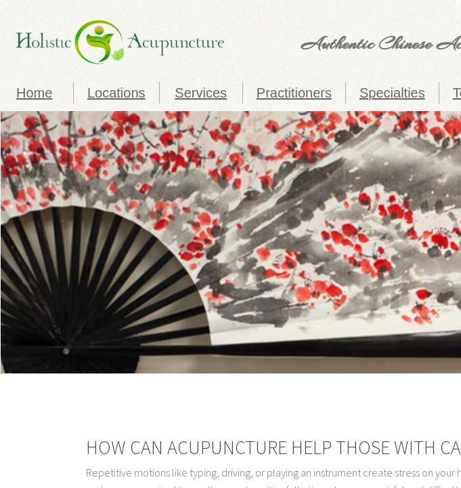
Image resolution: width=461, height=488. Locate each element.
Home (34, 92)
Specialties (392, 92)
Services (201, 92)
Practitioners (294, 92)
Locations (116, 92)
